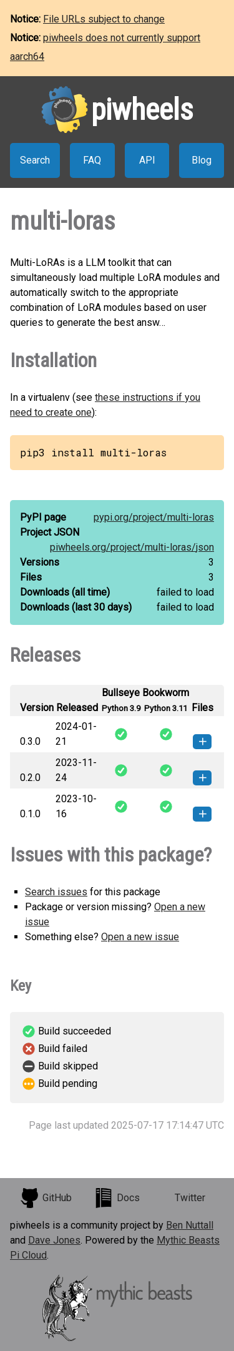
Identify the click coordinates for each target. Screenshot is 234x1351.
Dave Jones (54, 1240)
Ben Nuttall (189, 1225)
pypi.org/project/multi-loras (154, 517)
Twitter (190, 1198)
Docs (117, 1198)
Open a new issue (140, 937)
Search (35, 160)
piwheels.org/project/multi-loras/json (132, 547)
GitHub (45, 1198)
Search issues (56, 892)
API (147, 160)
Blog (202, 160)
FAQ (92, 160)
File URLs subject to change (104, 19)
